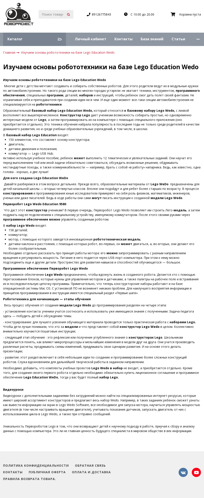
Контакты (123, 39)
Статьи (178, 39)
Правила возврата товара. (29, 479)
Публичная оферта (47, 472)
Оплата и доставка (91, 472)
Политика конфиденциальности (36, 466)
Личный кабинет (90, 39)
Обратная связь (90, 466)
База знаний (152, 39)
